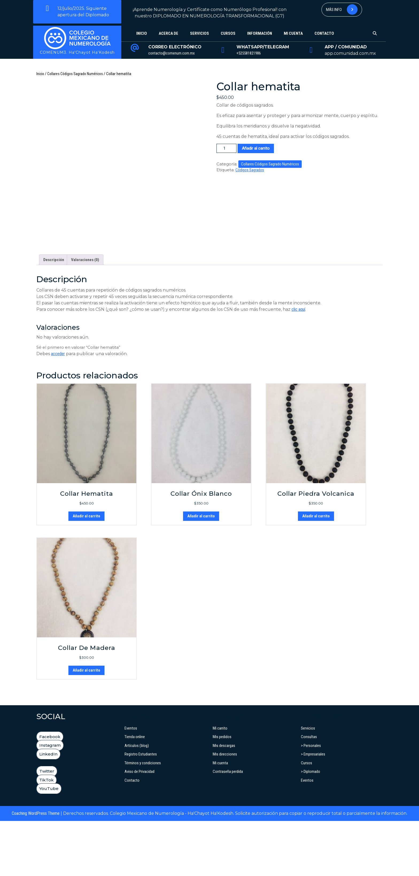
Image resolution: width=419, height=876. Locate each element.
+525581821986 (248, 53)
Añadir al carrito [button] (86, 571)
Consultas (309, 791)
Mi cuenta (293, 33)
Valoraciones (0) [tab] (85, 314)
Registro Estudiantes (141, 809)
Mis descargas (224, 800)
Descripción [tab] (53, 314)
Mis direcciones (225, 809)
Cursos (228, 33)
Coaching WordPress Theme (36, 868)
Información (259, 33)
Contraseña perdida (228, 826)
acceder (58, 408)
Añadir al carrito (256, 148)
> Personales (311, 800)
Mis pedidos (222, 791)
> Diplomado (310, 826)
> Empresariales (313, 809)
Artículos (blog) (137, 800)
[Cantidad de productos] (226, 148)
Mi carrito (220, 783)
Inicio (141, 33)
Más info (342, 9)
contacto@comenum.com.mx (171, 53)
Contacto (324, 33)
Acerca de (168, 33)
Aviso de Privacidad (139, 826)
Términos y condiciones (143, 818)
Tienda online (135, 791)
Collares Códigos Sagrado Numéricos (75, 74)
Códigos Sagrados (249, 170)
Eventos (131, 783)
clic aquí (298, 364)
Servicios (199, 33)
